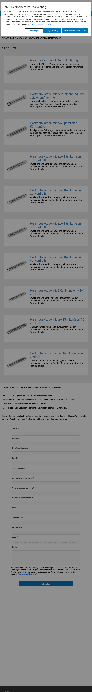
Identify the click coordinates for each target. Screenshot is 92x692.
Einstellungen (34, 31)
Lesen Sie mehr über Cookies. (40, 24)
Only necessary (52, 31)
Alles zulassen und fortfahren (75, 31)
